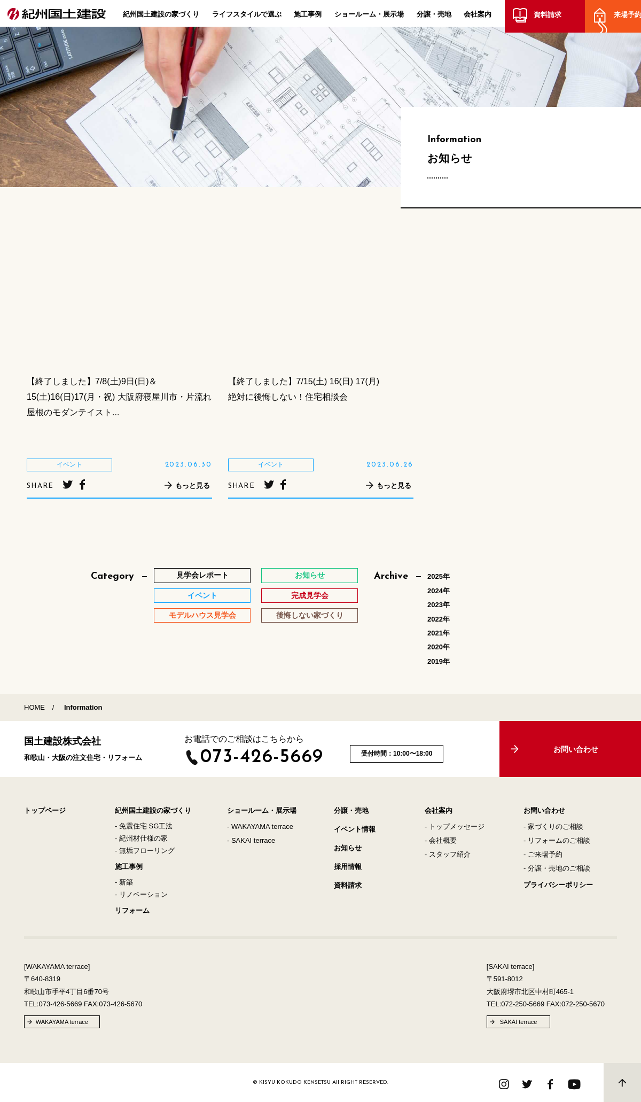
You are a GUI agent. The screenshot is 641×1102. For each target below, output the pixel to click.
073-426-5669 (262, 757)
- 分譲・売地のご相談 (556, 868)
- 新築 (124, 882)
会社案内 (477, 16)
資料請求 (545, 17)
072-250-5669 (522, 1004)
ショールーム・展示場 (369, 16)
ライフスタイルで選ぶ (247, 16)
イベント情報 (355, 829)
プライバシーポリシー (558, 885)
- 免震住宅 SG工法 (144, 826)
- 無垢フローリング (145, 851)
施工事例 (308, 16)
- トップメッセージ (454, 826)
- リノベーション (141, 894)
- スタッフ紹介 (448, 854)
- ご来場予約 (542, 854)
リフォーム (132, 910)
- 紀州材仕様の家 (141, 838)
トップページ (45, 810)
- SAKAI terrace (251, 840)
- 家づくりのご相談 (553, 826)
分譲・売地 (434, 16)
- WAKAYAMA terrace (260, 826)
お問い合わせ (544, 810)
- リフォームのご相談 (556, 840)
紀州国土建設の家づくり (161, 16)
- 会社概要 (441, 840)
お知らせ (348, 848)
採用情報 (348, 867)
